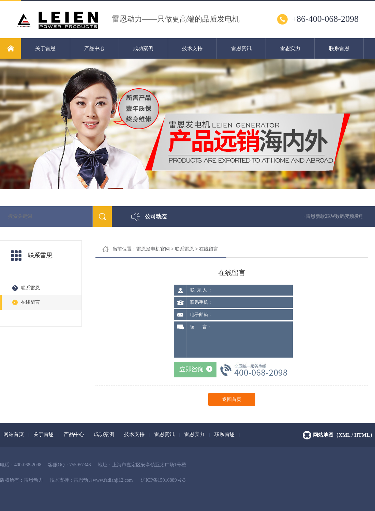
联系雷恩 (339, 48)
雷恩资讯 (241, 48)
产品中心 (94, 48)
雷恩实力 (290, 48)
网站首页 (13, 434)
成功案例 (143, 48)
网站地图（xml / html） (344, 435)
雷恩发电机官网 (153, 249)
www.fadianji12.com (113, 480)
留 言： (239, 339)
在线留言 (208, 249)
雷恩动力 (83, 480)
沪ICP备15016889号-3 (163, 480)
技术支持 (192, 48)
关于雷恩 (45, 48)
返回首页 (231, 399)
